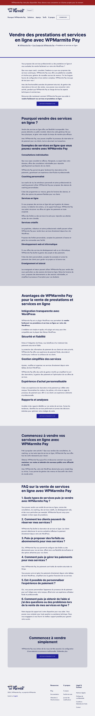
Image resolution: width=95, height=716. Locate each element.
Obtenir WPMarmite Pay (47, 103)
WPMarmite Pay (25, 45)
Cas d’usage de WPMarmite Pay (43, 45)
